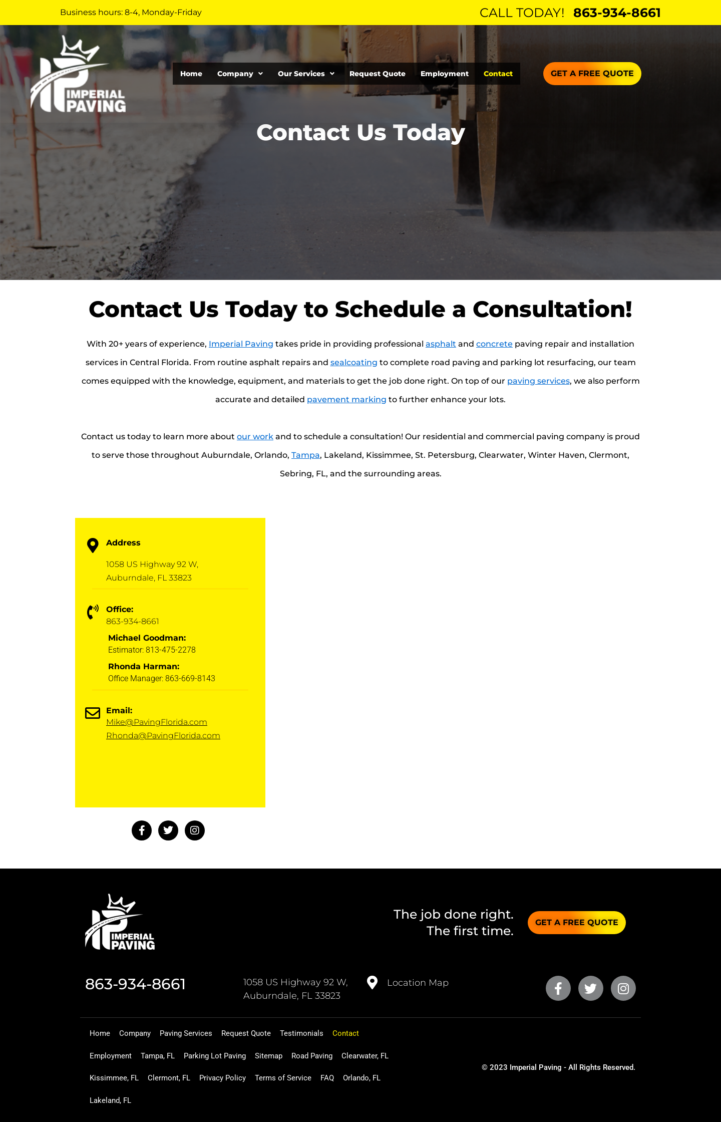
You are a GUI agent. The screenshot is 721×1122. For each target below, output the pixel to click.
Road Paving (354, 1054)
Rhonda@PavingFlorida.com (163, 735)
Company (240, 73)
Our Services (306, 73)
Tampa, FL (171, 1054)
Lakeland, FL (274, 1100)
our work (255, 436)
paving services (538, 381)
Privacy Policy (308, 1077)
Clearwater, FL (117, 1077)
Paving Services (206, 1031)
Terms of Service (122, 1100)
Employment (445, 73)
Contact (498, 73)
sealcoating (354, 362)
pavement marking (347, 399)
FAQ (174, 1100)
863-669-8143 (190, 678)
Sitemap (301, 1054)
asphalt (441, 344)
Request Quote (377, 73)
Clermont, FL (246, 1077)
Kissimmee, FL (183, 1077)
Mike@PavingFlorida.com (156, 722)
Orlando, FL (216, 1100)
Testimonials (338, 1031)
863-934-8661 (617, 12)
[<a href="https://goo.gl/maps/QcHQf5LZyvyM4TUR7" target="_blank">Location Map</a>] (373, 980)
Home (191, 73)
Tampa (305, 455)
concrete (494, 344)
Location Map (418, 979)
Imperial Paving (241, 344)
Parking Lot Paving (238, 1054)
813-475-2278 (171, 650)
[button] (240, 74)
